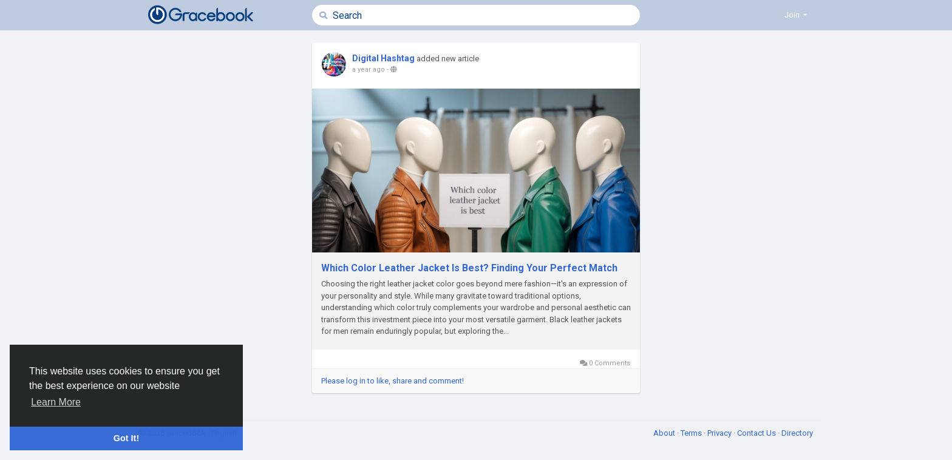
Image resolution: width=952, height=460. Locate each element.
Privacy (720, 433)
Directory (797, 433)
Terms (692, 433)
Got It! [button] (126, 438)
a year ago (368, 69)
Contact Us (757, 433)
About (665, 433)
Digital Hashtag (383, 58)
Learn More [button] (56, 402)
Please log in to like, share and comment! (392, 380)
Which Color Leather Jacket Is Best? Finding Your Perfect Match (469, 268)
